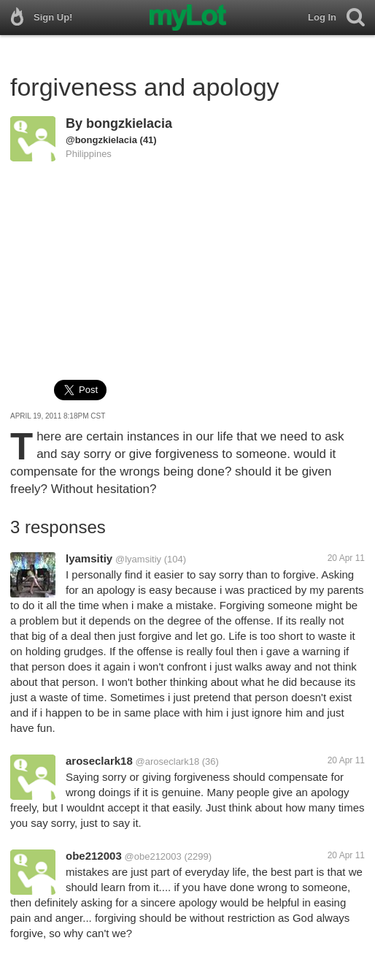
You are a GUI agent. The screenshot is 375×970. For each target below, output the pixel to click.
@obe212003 (153, 856)
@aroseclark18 (168, 761)
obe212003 (94, 855)
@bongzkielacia (101, 139)
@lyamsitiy (138, 559)
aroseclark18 (99, 761)
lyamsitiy (89, 558)
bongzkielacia (129, 123)
